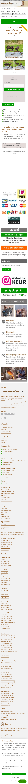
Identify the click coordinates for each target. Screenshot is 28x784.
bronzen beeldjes (8, 609)
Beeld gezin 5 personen (6, 618)
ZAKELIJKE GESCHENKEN (19, 14)
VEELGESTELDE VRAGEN (7, 16)
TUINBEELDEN (15, 11)
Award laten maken (5, 497)
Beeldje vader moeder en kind (8, 622)
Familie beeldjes (5, 626)
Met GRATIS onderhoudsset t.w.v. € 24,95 (14, 83)
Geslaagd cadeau (5, 527)
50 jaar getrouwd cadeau (6, 647)
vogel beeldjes (7, 578)
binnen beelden (20, 534)
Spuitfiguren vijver (5, 561)
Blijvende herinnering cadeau (8, 525)
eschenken (6, 534)
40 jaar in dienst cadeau (6, 678)
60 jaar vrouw (4, 697)
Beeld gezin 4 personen (6, 616)
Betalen (2, 438)
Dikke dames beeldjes (6, 601)
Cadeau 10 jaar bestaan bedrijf (8, 680)
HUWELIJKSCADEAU (6, 11)
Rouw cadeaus (4, 512)
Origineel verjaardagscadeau (7, 693)
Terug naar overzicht (8, 104)
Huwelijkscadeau (5, 634)
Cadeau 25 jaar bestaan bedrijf (8, 682)
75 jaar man (10, 703)
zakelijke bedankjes (8, 662)
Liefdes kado (12, 635)
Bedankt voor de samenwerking (8, 660)
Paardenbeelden (5, 576)
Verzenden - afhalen (5, 436)
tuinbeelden (6, 553)
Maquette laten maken (6, 501)
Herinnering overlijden (6, 510)
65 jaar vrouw (4, 699)
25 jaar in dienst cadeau (6, 676)
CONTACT (16, 16)
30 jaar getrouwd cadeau (6, 643)
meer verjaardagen (5, 705)
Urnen (2, 514)
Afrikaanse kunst (5, 596)
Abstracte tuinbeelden (6, 540)
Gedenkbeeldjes (5, 508)
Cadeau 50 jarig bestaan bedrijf (8, 685)
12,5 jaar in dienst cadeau (6, 674)
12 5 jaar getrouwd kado (6, 639)
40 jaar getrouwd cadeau (6, 645)
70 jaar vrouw (4, 701)
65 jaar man (10, 699)
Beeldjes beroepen (5, 599)
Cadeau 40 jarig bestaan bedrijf (8, 683)
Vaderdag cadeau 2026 (18, 532)
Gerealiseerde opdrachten (7, 427)
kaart (24, 713)
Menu (14, 21)
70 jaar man (10, 701)
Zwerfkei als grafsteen (6, 518)
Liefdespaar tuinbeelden (6, 544)
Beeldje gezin (4, 614)
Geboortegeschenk (5, 628)
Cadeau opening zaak (6, 666)
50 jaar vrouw (4, 695)
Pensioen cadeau (5, 659)
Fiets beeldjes (4, 603)
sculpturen (12, 534)
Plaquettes (3, 499)
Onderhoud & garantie (6, 433)
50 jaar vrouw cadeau (8, 136)
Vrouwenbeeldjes (5, 607)
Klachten (3, 442)
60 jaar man (11, 697)
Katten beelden (4, 571)
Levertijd (3, 435)
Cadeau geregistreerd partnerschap (9, 651)
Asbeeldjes (3, 506)
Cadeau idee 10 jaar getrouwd (8, 637)
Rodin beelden (4, 546)
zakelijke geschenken (9, 668)
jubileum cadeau (7, 687)
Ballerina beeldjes (5, 598)
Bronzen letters (4, 495)
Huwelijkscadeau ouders (6, 649)
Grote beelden (4, 590)
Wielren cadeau (4, 530)
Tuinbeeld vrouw (5, 550)
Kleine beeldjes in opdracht (7, 491)
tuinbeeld (10, 138)
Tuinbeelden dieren (5, 548)
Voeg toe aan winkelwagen (14, 89)
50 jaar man (10, 695)
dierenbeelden (7, 584)
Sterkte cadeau (4, 528)
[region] (14, 757)
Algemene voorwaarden (6, 737)
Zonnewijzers (4, 551)
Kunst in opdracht (5, 489)
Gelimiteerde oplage (6, 431)
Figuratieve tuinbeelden (6, 542)
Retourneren (4, 440)
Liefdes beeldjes (4, 635)
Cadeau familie (4, 624)
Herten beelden (4, 573)
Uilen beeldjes (4, 582)
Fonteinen (3, 559)
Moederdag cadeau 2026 (6, 532)
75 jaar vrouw (4, 703)
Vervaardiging (4, 429)
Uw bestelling (6, 269)
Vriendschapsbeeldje (6, 605)
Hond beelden (4, 575)
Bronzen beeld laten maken (7, 493)
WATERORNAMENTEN (6, 14)
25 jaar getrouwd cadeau (6, 641)
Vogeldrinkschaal (5, 563)
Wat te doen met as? (5, 516)
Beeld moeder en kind (6, 620)
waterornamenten (8, 565)
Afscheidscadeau (5, 657)
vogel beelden (7, 580)
